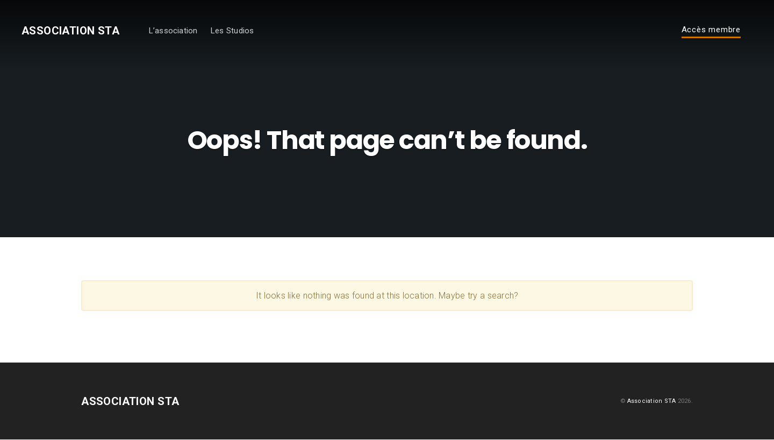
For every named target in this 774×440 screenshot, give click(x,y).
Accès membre (711, 30)
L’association (180, 31)
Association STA (74, 31)
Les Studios (240, 31)
